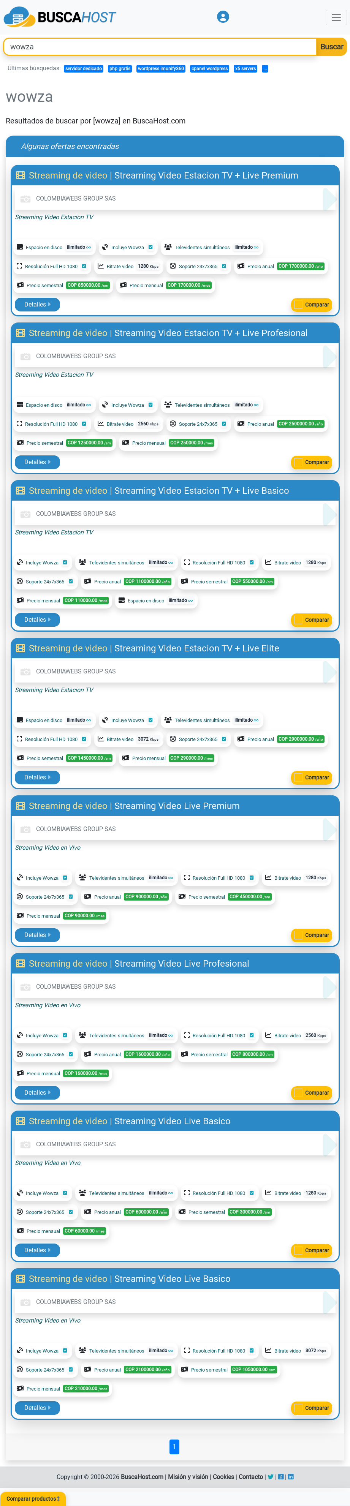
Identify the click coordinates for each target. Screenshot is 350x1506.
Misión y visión (188, 1477)
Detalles (37, 304)
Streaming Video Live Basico (172, 1121)
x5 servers (245, 68)
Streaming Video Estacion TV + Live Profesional (211, 333)
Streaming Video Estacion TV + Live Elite (196, 648)
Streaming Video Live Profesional (181, 963)
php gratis (119, 68)
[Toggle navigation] (336, 17)
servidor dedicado (83, 68)
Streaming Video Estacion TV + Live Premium (206, 175)
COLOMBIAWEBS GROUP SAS (67, 198)
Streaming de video (63, 175)
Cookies (223, 1477)
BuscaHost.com (142, 1477)
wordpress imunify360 (161, 68)
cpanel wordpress (210, 68)
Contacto (251, 1477)
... (265, 68)
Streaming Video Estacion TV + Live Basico (201, 490)
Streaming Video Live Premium (177, 806)
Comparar (317, 305)
